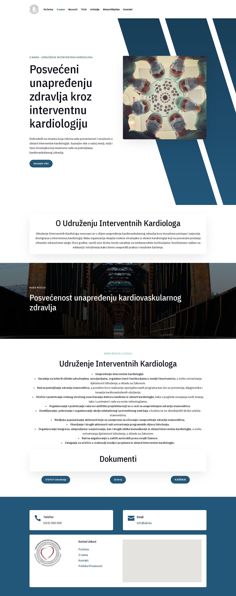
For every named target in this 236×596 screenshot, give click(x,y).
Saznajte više (41, 163)
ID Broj (118, 479)
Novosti (72, 9)
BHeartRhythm (111, 9)
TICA (84, 9)
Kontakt (128, 9)
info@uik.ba (144, 523)
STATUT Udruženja (55, 479)
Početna (48, 9)
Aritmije (94, 9)
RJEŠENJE (180, 479)
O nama (61, 9)
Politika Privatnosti (90, 566)
